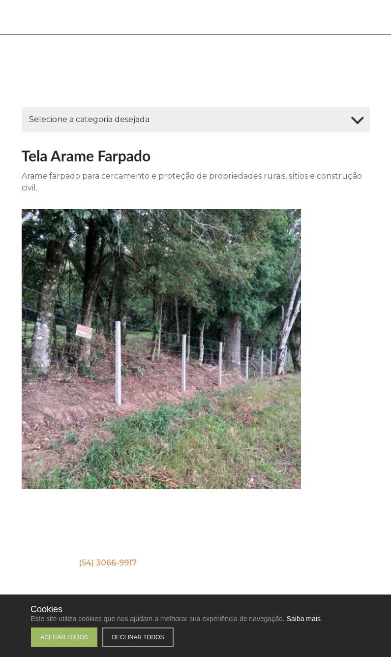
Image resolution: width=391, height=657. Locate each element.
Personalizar (188, 637)
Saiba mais (304, 619)
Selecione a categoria (89, 119)
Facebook (162, 537)
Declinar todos (138, 637)
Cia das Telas (57, 17)
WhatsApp (11, 88)
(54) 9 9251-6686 (294, 562)
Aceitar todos (64, 637)
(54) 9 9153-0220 (199, 562)
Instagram (239, 537)
